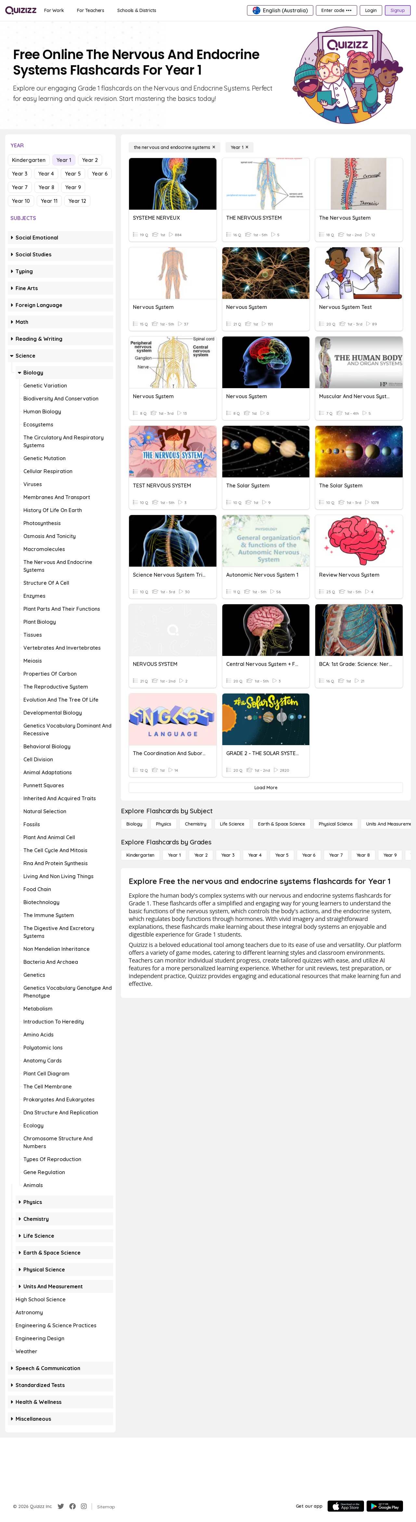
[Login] (371, 10)
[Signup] (398, 10)
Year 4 (46, 173)
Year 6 (100, 173)
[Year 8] (363, 855)
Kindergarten (29, 160)
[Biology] (134, 824)
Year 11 (49, 201)
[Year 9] (390, 855)
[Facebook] (72, 1506)
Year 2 (90, 160)
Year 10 (21, 201)
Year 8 (46, 187)
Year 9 (73, 187)
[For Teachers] (91, 10)
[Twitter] (61, 1506)
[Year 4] (255, 855)
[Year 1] (240, 147)
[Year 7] (336, 855)
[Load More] (266, 787)
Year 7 (20, 187)
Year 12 (77, 201)
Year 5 (73, 173)
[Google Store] (385, 1506)
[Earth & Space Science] (282, 824)
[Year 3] (228, 855)
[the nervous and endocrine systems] (174, 147)
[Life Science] (232, 824)
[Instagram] (84, 1506)
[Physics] (163, 824)
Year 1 (64, 160)
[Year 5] (282, 855)
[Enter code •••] (336, 10)
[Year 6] (309, 855)
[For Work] (54, 10)
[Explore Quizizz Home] (20, 10)
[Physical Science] (335, 824)
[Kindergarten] (140, 855)
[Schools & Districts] (136, 10)
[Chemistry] (195, 824)
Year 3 (19, 173)
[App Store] (346, 1506)
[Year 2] (201, 855)
